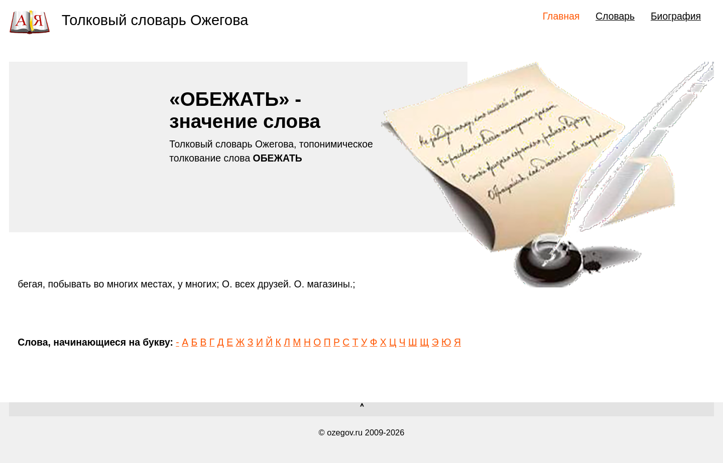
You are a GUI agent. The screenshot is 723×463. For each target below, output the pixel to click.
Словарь (615, 16)
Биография (676, 16)
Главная (561, 16)
